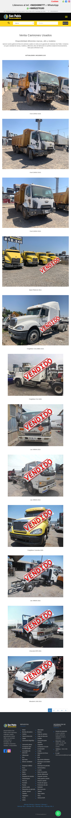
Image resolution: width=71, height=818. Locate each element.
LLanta (40, 770)
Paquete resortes (42, 776)
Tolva (39, 795)
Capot (24, 738)
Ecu (23, 757)
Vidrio (24, 800)
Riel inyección (41, 789)
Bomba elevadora (27, 732)
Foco (23, 768)
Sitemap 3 (44, 804)
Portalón (24, 783)
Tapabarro (25, 795)
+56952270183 (35, 8)
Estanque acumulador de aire (44, 762)
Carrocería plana (27, 744)
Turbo (24, 798)
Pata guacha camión (43, 778)
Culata (39, 751)
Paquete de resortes (28, 776)
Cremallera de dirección (26, 752)
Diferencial (25, 755)
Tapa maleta (41, 793)
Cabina (24, 734)
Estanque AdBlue (27, 765)
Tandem (24, 793)
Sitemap (26, 804)
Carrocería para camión (42, 741)
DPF (39, 755)
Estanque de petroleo (44, 765)
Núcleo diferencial (43, 774)
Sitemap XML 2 (31, 806)
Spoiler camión (26, 791)
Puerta (24, 785)
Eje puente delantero (43, 759)
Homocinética (41, 768)
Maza (23, 772)
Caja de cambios (42, 734)
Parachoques (26, 778)
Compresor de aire (43, 746)
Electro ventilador (27, 761)
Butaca (40, 732)
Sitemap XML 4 (49, 806)
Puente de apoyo (42, 783)
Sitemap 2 (38, 804)
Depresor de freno (43, 753)
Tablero (40, 791)
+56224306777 (37, 5)
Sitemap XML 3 (40, 806)
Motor (24, 730)
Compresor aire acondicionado (26, 747)
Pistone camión (42, 780)
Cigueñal (40, 744)
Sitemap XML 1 (21, 806)
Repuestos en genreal (28, 789)
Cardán (40, 738)
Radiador (40, 787)
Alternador (41, 730)
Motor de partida (42, 772)
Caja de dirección (27, 736)
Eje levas (25, 759)
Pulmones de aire (43, 785)
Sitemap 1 (32, 804)
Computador (41, 749)
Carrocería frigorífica (28, 740)
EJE (39, 757)
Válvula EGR (41, 798)
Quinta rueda (26, 787)
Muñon (24, 774)
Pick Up (24, 780)
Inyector (24, 770)
